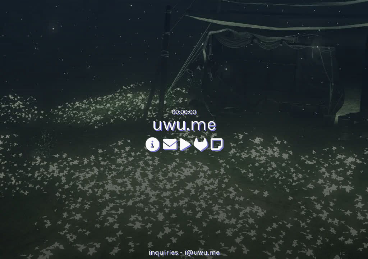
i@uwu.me (202, 252)
